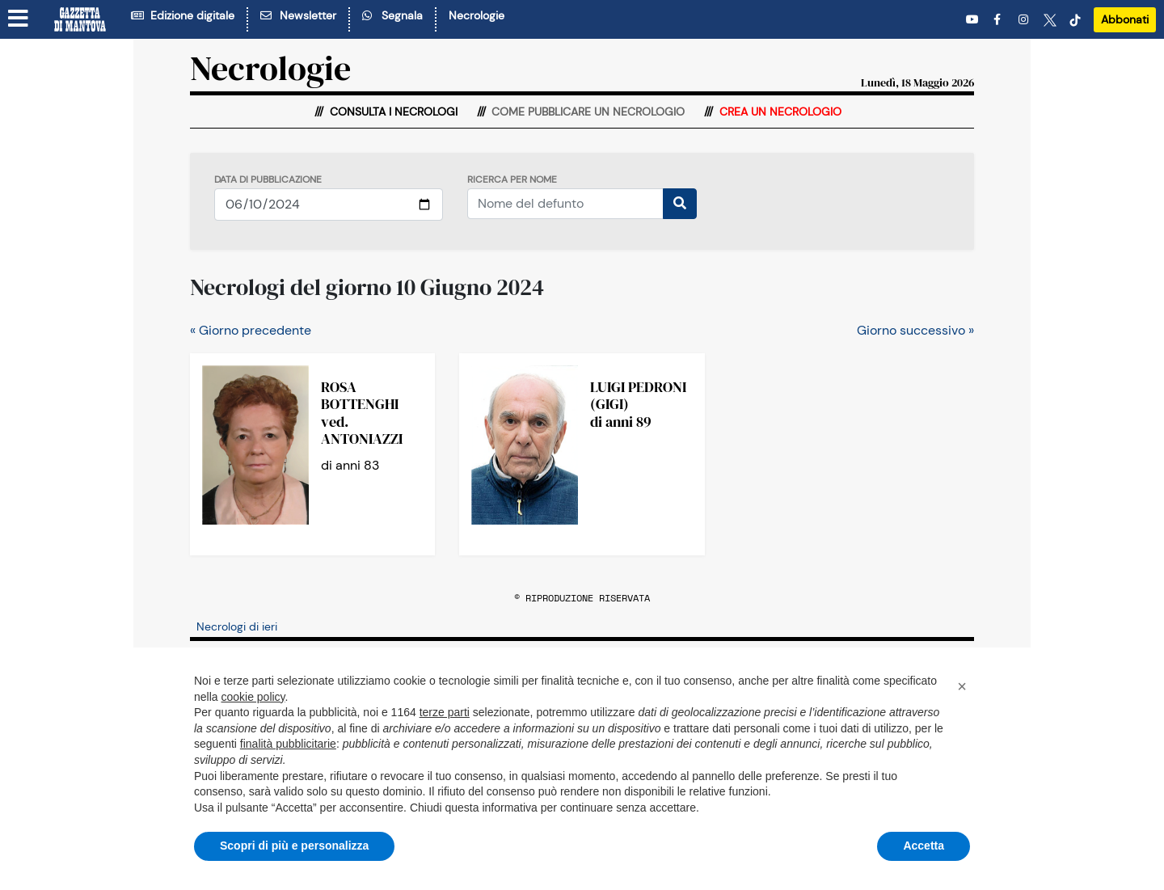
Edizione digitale (182, 15)
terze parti (445, 712)
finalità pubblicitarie (288, 743)
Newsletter (298, 15)
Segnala (392, 15)
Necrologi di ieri (236, 626)
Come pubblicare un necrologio (586, 111)
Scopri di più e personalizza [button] (294, 845)
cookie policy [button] (253, 696)
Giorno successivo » (915, 330)
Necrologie (476, 15)
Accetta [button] (923, 845)
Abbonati (1125, 19)
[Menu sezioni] (18, 19)
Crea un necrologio (778, 111)
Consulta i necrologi (392, 111)
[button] (962, 686)
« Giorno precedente (250, 330)
